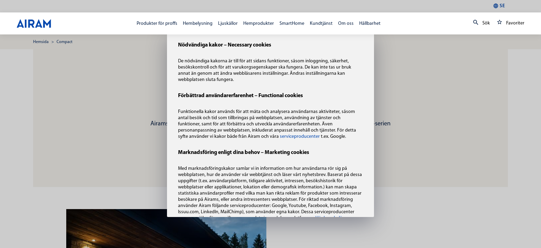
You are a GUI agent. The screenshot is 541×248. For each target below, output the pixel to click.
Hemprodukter (258, 23)
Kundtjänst (321, 23)
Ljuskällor (228, 23)
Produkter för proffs (157, 23)
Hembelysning (198, 23)
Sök (480, 23)
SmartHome (291, 23)
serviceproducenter (300, 136)
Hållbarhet (370, 23)
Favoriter (509, 23)
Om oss (346, 23)
